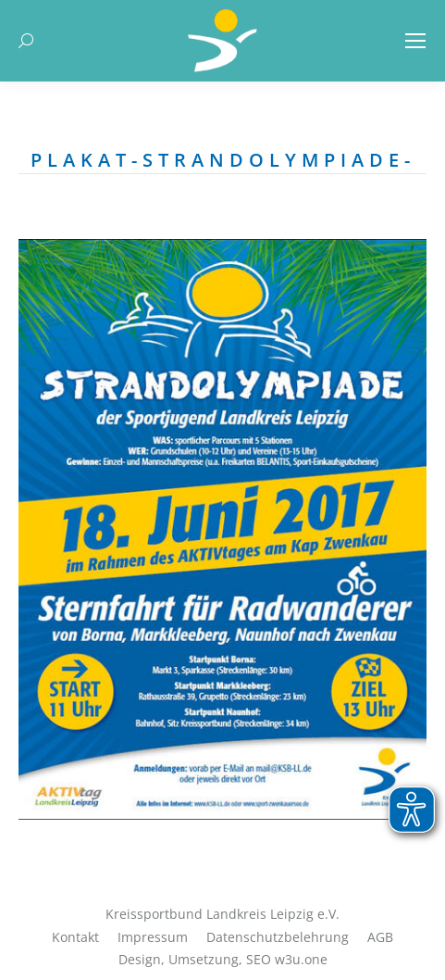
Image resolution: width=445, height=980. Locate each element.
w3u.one (301, 959)
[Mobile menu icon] (415, 41)
